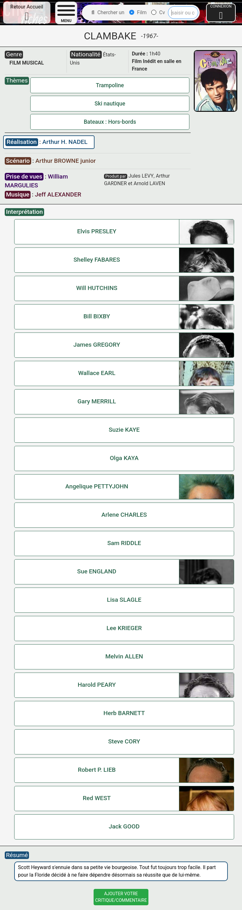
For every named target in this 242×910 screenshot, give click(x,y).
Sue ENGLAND (96, 571)
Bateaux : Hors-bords (110, 122)
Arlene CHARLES (124, 514)
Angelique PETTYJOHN (96, 486)
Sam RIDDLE (124, 543)
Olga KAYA (124, 458)
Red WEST (97, 798)
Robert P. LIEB (97, 769)
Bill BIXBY (97, 316)
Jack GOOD (124, 826)
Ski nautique (110, 103)
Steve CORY (124, 741)
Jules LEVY (141, 176)
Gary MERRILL (97, 401)
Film (138, 12)
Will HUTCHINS (97, 288)
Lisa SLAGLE (124, 599)
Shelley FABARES (96, 259)
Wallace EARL (96, 373)
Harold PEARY (97, 684)
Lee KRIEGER (124, 628)
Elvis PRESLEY (97, 231)
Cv (158, 12)
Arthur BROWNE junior (65, 160)
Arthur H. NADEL (64, 141)
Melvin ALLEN (124, 656)
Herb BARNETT (124, 713)
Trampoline (110, 85)
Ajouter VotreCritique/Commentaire (121, 897)
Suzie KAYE (124, 429)
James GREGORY (96, 344)
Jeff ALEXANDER (58, 194)
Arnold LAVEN (149, 183)
